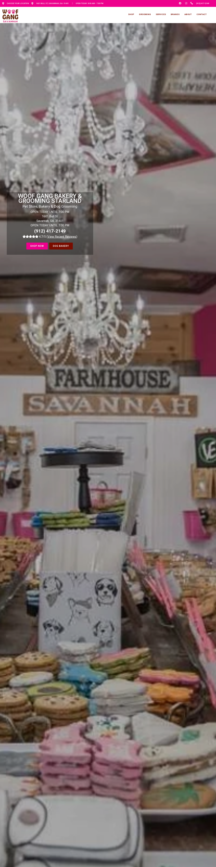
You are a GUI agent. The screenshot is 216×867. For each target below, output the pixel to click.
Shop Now (37, 246)
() (61, 236)
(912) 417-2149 (50, 231)
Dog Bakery (61, 246)
